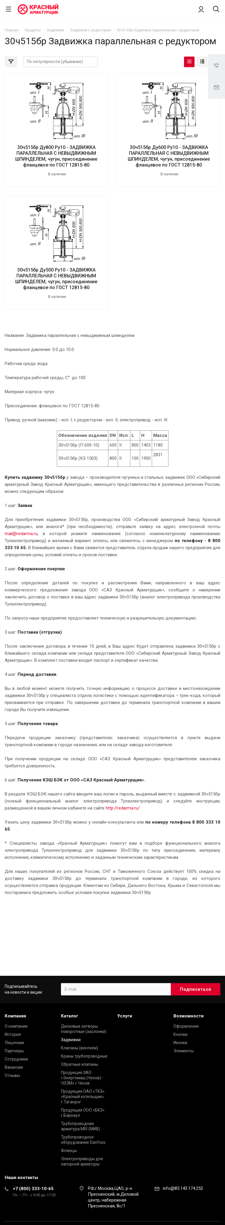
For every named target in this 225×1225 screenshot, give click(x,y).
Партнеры (14, 1050)
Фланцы (69, 1150)
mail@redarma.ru (21, 533)
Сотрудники (16, 1059)
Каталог (69, 1016)
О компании (16, 1026)
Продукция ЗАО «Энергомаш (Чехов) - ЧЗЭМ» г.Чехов (82, 1077)
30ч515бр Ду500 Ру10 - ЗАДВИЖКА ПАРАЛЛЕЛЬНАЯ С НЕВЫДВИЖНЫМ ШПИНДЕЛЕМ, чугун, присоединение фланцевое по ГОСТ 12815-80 (56, 278)
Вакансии (14, 1067)
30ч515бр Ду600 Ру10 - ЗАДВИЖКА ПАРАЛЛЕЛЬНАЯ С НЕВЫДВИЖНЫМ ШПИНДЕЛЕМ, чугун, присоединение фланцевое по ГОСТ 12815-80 (169, 156)
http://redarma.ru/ (123, 808)
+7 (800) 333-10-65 (33, 1188)
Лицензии (14, 1042)
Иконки (180, 1042)
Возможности (188, 1016)
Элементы (183, 1050)
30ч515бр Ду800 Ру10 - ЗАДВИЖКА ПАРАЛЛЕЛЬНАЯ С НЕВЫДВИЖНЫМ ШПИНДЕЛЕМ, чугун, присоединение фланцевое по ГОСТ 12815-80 (56, 156)
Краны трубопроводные (84, 1056)
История (13, 1034)
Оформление (186, 1026)
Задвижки (71, 1039)
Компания (15, 1016)
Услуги (124, 1016)
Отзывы (12, 1075)
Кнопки (180, 1034)
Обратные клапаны (79, 1064)
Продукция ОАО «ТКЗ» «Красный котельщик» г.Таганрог (83, 1096)
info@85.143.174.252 (183, 1188)
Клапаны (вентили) (79, 1048)
